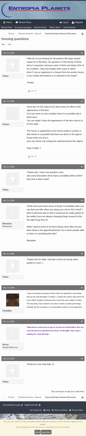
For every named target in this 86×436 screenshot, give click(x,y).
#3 (82, 167)
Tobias (5, 76)
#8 (82, 358)
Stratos (5, 124)
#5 (82, 254)
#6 (82, 288)
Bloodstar (7, 223)
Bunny (5, 344)
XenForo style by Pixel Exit (62, 417)
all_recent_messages (23, 27)
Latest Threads (69, 27)
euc (9, 44)
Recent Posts (6, 27)
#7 (82, 321)
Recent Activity (40, 27)
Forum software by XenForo (26, 417)
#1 (82, 53)
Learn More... (46, 432)
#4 (82, 200)
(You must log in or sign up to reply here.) (68, 391)
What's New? (55, 27)
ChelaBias (7, 310)
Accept (37, 432)
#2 (82, 101)
